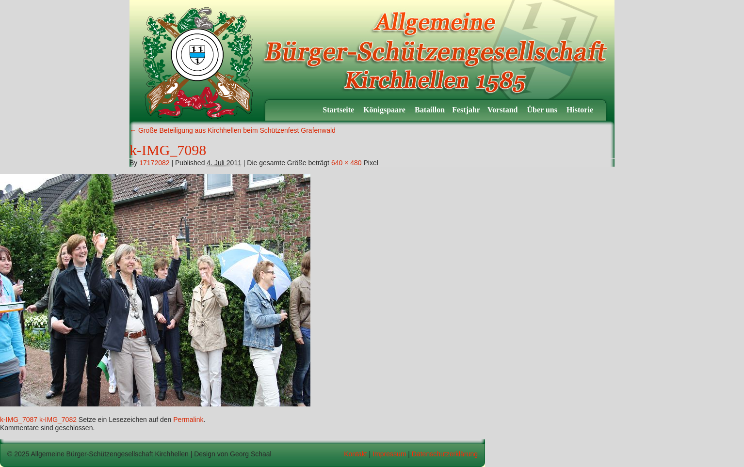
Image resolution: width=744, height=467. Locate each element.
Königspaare (385, 110)
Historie (580, 110)
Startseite (339, 110)
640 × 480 (346, 163)
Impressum (389, 454)
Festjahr (466, 110)
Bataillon (430, 110)
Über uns (543, 110)
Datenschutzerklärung (445, 454)
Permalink (188, 419)
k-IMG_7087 (18, 419)
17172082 (154, 163)
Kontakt (355, 454)
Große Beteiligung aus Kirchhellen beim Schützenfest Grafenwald (232, 130)
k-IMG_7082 (58, 419)
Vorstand (503, 110)
